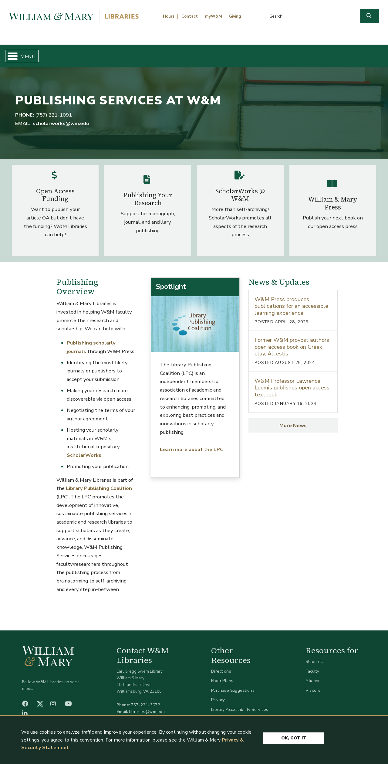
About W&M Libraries (296, 53)
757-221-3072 (145, 700)
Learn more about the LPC (191, 444)
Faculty (312, 666)
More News (293, 420)
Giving (235, 16)
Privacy (218, 695)
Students (314, 657)
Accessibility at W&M (231, 714)
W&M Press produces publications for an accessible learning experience (291, 300)
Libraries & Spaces (221, 53)
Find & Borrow (80, 53)
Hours (168, 16)
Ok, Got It (293, 737)
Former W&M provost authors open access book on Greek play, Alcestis (292, 341)
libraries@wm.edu (147, 706)
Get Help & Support (148, 53)
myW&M (213, 16)
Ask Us (357, 53)
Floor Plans (222, 676)
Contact (189, 16)
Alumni (312, 676)
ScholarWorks (84, 450)
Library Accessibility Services (239, 704)
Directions (221, 666)
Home (29, 53)
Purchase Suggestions (233, 685)
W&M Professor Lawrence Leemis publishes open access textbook (292, 382)
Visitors (312, 685)
